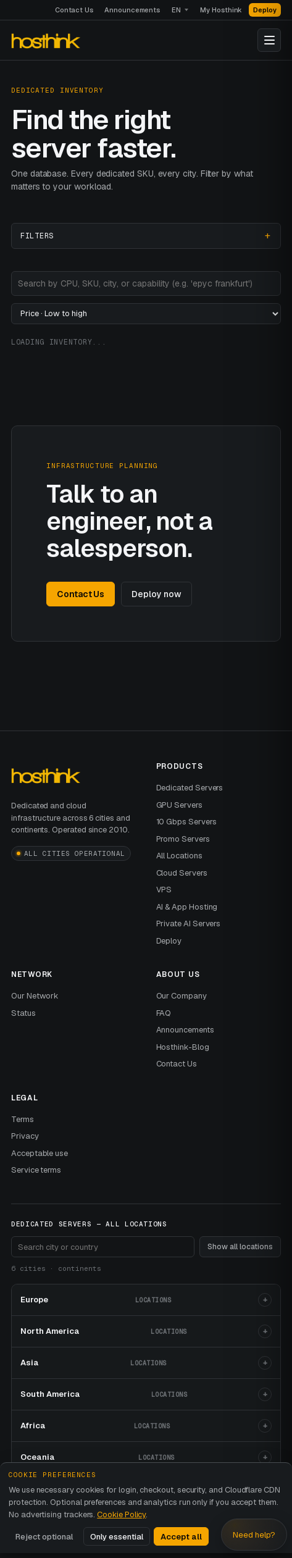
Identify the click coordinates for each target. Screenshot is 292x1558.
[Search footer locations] (102, 1246)
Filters (37, 236)
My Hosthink (221, 10)
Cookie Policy (121, 1514)
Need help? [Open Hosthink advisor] (254, 1535)
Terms (22, 1119)
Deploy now (156, 594)
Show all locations (240, 1247)
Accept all (181, 1536)
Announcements (132, 10)
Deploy (265, 10)
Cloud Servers (181, 873)
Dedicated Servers (189, 787)
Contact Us (74, 10)
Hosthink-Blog (182, 1047)
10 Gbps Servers (186, 821)
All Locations (179, 855)
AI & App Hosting (187, 907)
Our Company (181, 996)
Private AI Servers (188, 923)
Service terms (36, 1170)
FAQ (164, 1013)
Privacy (25, 1136)
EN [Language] (176, 10)
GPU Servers (179, 805)
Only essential (116, 1536)
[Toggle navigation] (269, 40)
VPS (164, 889)
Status (23, 1013)
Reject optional (44, 1536)
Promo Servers (183, 839)
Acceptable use (39, 1153)
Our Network (35, 996)
